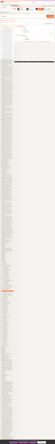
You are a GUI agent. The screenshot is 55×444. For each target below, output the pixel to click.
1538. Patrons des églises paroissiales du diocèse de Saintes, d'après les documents (7, 197)
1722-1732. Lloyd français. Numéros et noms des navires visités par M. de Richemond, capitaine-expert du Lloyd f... (7, 384)
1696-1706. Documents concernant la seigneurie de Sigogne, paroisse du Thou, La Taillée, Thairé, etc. (7, 363)
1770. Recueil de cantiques (5, 435)
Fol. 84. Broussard (5, 308)
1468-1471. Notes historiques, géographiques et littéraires (7, 154)
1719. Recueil (3, 380)
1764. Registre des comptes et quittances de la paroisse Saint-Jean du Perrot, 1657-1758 (7, 427)
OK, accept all (13, 442)
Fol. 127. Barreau (5, 309)
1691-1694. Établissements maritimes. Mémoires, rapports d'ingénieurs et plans (7, 360)
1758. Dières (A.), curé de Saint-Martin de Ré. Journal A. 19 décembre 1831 (7, 419)
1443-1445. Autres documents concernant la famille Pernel (7, 130)
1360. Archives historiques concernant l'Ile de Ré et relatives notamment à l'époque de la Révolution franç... (7, 37)
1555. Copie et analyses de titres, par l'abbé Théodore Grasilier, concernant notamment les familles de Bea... (7, 218)
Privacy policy (41, 442)
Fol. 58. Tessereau (5, 341)
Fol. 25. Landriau (5, 325)
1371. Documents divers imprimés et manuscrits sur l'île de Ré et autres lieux (7, 50)
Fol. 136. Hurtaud (5, 321)
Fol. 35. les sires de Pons (6, 345)
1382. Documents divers (5, 65)
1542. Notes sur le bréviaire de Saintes (7, 202)
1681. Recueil (3, 347)
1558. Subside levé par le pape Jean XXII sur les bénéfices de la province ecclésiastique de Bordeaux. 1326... (7, 222)
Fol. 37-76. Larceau (5, 292)
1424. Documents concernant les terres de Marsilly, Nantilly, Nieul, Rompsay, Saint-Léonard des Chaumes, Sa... (7, 115)
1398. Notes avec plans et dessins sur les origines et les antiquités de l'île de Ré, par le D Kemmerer (7, 85)
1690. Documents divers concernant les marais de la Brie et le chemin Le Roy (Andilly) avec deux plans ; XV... (7, 359)
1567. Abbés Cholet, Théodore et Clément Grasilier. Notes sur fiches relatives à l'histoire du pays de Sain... (7, 233)
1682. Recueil (3, 348)
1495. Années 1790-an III (5, 169)
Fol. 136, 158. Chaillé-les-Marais (7, 269)
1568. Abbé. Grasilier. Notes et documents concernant (7, 234)
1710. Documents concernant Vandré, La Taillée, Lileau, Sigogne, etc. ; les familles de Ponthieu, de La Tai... (7, 368)
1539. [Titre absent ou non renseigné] (7, 198)
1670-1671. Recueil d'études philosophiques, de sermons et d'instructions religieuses (7, 249)
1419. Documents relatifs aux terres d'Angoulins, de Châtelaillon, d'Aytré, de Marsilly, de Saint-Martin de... (7, 110)
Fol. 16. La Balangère (5, 273)
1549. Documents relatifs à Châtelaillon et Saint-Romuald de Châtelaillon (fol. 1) (7, 210)
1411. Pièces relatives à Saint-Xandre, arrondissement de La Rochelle (7, 99)
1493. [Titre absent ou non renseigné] (7, 166)
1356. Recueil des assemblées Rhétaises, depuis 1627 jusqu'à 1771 (7, 31)
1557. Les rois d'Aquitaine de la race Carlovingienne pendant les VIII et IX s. (7, 221)
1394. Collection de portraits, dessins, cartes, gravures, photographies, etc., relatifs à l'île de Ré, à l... (7, 81)
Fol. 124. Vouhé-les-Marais (6, 301)
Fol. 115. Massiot (5, 328)
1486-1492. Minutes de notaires (6, 165)
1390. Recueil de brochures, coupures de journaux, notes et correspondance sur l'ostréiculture (7, 75)
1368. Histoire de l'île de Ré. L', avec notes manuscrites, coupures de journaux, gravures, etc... (7, 46)
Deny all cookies (24, 442)
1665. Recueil (3, 245)
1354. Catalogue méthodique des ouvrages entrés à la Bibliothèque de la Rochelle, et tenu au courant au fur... (7, 29)
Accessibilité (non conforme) (29, 61)
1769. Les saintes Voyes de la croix (6, 434)
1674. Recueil (3, 253)
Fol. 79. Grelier (4, 320)
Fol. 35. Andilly (5, 264)
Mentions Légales (22, 61)
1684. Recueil (3, 351)
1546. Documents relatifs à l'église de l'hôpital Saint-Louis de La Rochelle (7, 206)
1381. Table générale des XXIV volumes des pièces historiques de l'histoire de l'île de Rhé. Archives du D (7, 63)
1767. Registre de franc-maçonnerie (6, 431)
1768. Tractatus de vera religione (6, 432)
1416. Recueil (3, 106)
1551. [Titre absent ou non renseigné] (7, 213)
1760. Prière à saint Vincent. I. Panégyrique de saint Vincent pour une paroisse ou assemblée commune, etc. (7, 422)
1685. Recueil (3, 352)
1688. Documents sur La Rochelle (6, 356)
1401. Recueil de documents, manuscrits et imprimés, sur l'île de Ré (7, 89)
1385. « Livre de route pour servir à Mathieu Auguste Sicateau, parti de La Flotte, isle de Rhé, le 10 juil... (7, 69)
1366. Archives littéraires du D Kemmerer (7, 43)
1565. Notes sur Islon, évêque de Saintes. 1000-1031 (7, 230)
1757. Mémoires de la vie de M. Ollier (6, 418)
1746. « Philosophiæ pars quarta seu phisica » (7, 403)
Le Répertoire (15, 5)
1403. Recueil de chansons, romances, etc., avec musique (7, 91)
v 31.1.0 (52, 61)
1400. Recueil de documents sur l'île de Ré (7, 87)
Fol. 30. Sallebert (5, 337)
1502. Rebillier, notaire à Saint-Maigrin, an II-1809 (7, 178)
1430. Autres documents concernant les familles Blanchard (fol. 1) (7, 121)
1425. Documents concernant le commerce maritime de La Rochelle (7, 117)
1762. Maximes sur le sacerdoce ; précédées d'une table (7, 424)
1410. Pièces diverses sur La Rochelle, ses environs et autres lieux (7, 98)
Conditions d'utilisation (37, 61)
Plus (51, 33)
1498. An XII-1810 (4, 173)
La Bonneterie (27, 39)
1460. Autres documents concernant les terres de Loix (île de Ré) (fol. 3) (7, 145)
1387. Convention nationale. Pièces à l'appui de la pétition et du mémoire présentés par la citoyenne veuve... (7, 71)
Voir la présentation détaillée (48, 23)
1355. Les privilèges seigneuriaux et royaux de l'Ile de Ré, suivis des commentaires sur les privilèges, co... (7, 30)
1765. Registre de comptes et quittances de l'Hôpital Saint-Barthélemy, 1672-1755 (7, 428)
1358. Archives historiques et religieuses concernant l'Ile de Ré (7, 34)
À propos (43, 61)
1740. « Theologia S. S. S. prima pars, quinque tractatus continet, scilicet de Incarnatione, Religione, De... (7, 395)
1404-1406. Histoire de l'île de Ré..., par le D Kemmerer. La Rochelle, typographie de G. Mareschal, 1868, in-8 (7, 93)
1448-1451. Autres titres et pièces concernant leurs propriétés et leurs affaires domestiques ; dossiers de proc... (7, 134)
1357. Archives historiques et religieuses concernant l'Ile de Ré (7, 33)
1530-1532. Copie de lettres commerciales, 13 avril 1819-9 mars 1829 (7, 189)
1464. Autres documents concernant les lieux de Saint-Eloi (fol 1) (7, 149)
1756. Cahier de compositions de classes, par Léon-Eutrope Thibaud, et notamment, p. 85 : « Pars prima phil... (7, 416)
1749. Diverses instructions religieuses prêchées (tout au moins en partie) (7, 407)
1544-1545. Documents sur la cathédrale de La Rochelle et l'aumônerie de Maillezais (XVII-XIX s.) (7, 205)
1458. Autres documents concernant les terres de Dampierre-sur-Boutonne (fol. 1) (7, 142)
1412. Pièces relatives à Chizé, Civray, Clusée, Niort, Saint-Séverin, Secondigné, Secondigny (7, 101)
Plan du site (16, 61)
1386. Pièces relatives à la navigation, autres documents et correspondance (7, 70)
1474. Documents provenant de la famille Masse (7, 158)
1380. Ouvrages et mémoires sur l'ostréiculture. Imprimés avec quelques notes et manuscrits (7, 62)
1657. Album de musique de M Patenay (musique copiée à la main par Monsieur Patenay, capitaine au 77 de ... (7, 237)
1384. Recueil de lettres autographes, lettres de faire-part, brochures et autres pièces (7, 67)
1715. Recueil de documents (5, 375)
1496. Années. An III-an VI (5, 170)
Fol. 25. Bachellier (5, 305)
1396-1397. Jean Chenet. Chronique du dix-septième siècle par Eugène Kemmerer (7, 83)
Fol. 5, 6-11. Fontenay (5, 272)
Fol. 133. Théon (5, 300)
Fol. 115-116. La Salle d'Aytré (6, 288)
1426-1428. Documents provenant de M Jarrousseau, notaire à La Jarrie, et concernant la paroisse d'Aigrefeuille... (7, 118)
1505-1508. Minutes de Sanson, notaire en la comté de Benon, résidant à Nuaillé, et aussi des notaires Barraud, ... (7, 182)
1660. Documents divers (5, 241)
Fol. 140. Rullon (5, 336)
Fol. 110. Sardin (5, 340)
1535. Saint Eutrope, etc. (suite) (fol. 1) (7, 193)
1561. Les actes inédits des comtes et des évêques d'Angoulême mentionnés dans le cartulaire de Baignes (7, 225)
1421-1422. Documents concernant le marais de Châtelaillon (7, 113)
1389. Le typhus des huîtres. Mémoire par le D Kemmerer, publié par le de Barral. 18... (7, 74)
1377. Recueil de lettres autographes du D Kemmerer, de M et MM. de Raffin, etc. (7, 58)
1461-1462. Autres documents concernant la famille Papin (7, 146)
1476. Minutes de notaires (5, 161)
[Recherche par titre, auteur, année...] (6, 9)
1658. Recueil (3, 238)
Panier (43, 5)
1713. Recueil (3, 372)
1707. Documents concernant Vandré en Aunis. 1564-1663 (7, 364)
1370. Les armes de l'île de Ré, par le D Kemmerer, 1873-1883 (7, 49)
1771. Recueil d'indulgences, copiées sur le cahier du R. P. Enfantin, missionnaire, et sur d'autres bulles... (7, 436)
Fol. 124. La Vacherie (5, 289)
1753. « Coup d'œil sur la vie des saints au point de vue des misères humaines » (7, 412)
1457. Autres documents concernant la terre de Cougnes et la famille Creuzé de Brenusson (7, 141)
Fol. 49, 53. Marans (5, 297)
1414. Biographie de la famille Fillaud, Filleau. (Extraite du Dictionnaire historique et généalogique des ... (7, 103)
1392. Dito (3, 78)
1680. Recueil (3, 261)
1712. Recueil (3, 371)
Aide (49, 61)
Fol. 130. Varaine (5, 344)
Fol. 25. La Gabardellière (6, 276)
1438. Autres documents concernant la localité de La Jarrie (7, 126)
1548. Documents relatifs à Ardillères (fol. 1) (7, 209)
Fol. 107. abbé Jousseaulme (6, 324)
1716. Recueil (3, 376)
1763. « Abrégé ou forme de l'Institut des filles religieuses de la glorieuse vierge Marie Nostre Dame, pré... (7, 426)
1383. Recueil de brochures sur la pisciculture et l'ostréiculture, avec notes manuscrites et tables (7, 66)
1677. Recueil (3, 257)
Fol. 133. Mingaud (5, 329)
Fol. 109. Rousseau (5, 333)
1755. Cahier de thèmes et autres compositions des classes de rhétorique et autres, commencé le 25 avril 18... (7, 415)
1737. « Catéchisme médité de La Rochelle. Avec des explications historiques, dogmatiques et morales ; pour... (7, 391)
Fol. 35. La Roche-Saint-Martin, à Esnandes (8, 280)
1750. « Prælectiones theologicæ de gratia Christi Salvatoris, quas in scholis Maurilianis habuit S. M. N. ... (7, 408)
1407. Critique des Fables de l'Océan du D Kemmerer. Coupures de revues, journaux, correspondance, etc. (7, 94)
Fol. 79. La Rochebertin (6, 281)
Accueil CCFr (2, 12)
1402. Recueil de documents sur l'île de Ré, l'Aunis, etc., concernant (7, 90)
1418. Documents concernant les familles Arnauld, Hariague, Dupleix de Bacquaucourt (7, 109)
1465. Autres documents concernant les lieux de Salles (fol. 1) (7, 150)
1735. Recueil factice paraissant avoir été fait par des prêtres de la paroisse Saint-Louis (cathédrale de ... (7, 388)
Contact (46, 61)
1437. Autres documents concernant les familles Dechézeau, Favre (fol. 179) (7, 125)
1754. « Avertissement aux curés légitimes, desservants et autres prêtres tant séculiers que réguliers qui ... (7, 414)
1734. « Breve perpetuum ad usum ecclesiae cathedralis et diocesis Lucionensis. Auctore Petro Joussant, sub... (7, 387)
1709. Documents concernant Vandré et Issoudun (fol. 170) (7, 367)
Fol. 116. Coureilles (5, 268)
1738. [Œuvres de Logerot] (5, 392)
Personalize (33, 442)
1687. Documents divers (5, 355)
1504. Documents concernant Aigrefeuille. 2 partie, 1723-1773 (7, 181)
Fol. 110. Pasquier (5, 332)
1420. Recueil (3, 111)
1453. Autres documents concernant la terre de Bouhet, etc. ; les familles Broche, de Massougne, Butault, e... (7, 137)
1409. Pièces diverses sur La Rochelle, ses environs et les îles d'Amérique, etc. (7, 97)
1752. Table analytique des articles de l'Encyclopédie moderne (7, 411)
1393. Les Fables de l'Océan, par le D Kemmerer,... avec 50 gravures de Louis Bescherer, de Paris (7, 79)
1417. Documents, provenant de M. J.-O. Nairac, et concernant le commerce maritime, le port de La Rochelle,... (7, 107)
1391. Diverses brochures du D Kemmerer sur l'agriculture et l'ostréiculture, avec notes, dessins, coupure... (7, 77)
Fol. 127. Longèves (5, 296)
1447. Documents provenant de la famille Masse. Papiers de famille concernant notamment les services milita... (7, 133)
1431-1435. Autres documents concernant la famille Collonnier (7, 122)
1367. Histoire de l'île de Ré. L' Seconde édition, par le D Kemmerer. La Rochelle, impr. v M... (7, 45)
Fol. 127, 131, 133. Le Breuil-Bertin (7, 293)
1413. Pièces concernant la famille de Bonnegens (7, 102)
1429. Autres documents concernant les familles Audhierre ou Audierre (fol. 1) (7, 119)
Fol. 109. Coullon (5, 312)
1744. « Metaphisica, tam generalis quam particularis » (7, 400)
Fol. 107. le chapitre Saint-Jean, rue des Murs (8, 285)
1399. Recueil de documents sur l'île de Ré (7, 86)
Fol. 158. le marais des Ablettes (7, 265)
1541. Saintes (3, 201)
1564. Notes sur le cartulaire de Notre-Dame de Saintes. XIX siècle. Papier (7, 229)
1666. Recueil (3, 246)
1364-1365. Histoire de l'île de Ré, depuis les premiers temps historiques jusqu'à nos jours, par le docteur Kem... (7, 42)
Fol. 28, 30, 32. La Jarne (6, 277)
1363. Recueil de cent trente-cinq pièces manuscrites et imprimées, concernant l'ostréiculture (7, 41)
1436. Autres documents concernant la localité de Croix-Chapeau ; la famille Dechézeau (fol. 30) (7, 123)
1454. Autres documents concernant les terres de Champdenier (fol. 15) (7, 138)
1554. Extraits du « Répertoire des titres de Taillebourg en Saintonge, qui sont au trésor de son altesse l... (7, 217)
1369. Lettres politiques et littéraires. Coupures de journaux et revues (7, 47)
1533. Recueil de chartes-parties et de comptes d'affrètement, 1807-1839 (7, 190)
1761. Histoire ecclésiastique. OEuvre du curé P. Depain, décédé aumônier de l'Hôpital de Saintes (7, 423)
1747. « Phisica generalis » (5, 404)
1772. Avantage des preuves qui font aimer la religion (7, 438)
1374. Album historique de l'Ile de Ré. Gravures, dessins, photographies (7, 54)
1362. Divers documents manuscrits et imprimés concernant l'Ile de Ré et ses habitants (7, 39)
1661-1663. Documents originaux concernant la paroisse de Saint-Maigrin (7, 242)
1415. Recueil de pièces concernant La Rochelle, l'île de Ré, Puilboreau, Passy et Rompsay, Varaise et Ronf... (7, 105)
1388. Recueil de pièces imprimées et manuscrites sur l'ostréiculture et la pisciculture (7, 73)
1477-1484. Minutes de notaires (6, 162)
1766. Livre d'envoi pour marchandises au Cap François (7, 430)
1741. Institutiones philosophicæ (6, 396)
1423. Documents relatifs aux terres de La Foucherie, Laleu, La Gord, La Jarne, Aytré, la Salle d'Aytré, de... (7, 114)
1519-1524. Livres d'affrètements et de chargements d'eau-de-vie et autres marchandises (7, 186)
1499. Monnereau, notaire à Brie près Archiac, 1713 (7, 174)
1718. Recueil (3, 379)
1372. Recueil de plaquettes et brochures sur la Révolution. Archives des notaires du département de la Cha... (7, 51)
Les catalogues (5, 5)
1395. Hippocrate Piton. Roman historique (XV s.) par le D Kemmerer (7, 82)
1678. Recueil (3, 258)
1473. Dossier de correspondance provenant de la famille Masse (7, 157)
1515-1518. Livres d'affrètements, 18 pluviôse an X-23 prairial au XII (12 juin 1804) (7, 185)
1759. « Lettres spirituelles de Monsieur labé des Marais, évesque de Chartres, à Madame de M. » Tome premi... (7, 420)
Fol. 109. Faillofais (5, 317)
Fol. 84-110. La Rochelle (6, 284)
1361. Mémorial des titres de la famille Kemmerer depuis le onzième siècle (7, 38)
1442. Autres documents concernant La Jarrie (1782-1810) (7, 129)
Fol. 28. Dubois (5, 313)
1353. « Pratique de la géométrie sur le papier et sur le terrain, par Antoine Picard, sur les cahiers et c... (7, 27)
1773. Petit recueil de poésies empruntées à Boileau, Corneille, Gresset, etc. (7, 439)
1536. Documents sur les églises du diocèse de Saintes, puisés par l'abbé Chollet (7, 194)
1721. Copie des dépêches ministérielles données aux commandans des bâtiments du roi (7, 383)
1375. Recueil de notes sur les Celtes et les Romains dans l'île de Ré (7, 55)
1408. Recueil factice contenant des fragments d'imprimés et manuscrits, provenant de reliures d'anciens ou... (7, 95)
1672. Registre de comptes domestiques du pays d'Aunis (7, 250)
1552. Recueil (3, 214)
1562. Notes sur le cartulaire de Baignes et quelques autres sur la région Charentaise (7, 226)
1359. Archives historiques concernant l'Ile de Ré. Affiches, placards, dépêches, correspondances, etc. (7, 35)
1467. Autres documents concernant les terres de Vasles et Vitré (7, 153)
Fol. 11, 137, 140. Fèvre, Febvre (7, 316)
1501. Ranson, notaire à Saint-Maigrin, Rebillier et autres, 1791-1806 (7, 177)
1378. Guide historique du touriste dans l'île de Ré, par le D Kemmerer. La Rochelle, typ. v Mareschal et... (7, 59)
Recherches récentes (50, 5)
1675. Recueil (3, 254)
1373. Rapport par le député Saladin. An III (7, 53)
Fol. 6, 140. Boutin (5, 304)
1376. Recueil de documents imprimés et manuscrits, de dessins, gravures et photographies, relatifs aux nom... (7, 57)
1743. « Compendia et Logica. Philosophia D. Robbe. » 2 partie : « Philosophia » (7, 399)
